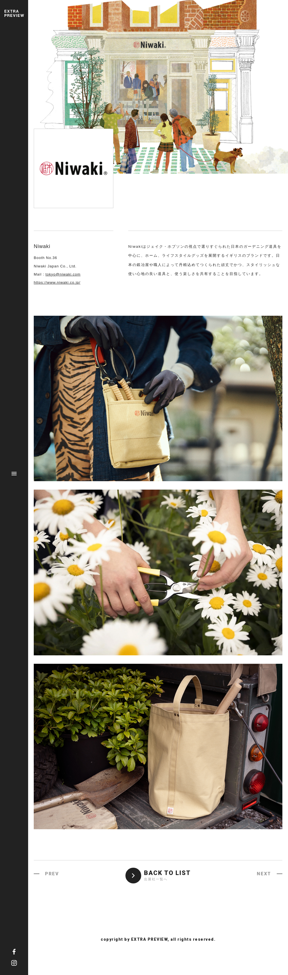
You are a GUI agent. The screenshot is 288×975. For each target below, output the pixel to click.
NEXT (264, 873)
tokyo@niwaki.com (63, 274)
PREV (52, 873)
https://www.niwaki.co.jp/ (57, 282)
